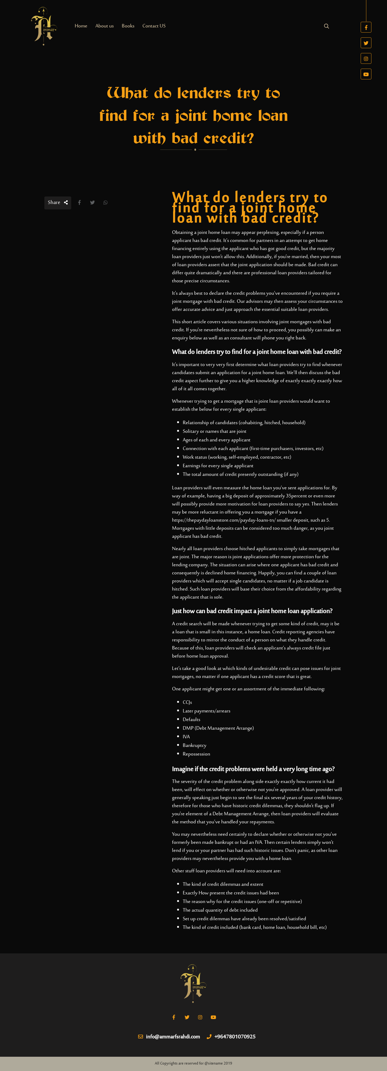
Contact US (154, 26)
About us (104, 26)
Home (81, 26)
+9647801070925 (231, 1037)
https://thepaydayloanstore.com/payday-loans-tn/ (224, 520)
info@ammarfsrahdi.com (169, 1037)
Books (128, 26)
